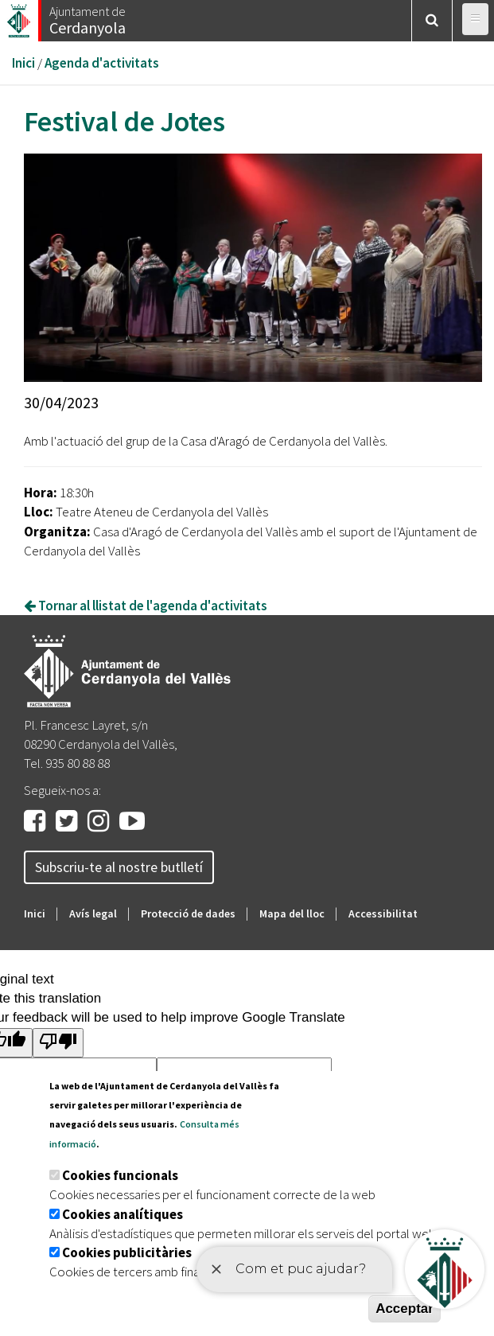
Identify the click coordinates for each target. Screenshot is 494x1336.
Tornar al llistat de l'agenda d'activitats (145, 605)
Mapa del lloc (292, 913)
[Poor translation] (58, 1043)
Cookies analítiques (122, 1214)
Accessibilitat (383, 913)
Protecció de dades (188, 913)
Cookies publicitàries (127, 1252)
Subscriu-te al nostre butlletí (119, 867)
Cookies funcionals (120, 1175)
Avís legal (93, 913)
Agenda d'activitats (102, 63)
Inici (23, 63)
